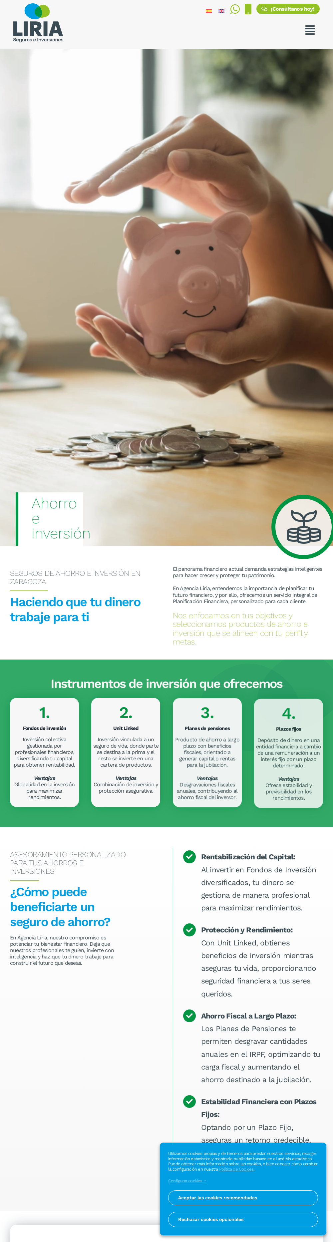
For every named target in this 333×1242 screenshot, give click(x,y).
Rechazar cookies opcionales (210, 1219)
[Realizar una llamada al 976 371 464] (248, 11)
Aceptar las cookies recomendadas (217, 1197)
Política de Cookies (236, 1169)
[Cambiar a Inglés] (221, 10)
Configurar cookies (187, 1180)
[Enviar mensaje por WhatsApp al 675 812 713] (234, 11)
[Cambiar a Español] (208, 10)
